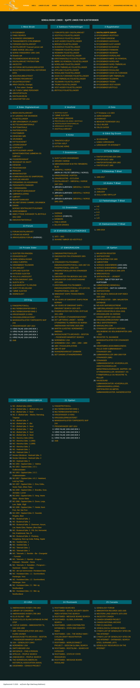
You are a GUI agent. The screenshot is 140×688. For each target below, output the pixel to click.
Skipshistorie (103, 291)
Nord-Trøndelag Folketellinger (70, 67)
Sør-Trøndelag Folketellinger (70, 79)
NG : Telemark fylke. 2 (21, 551)
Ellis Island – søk (21, 616)
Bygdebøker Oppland (107, 67)
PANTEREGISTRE (19, 130)
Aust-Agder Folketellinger (68, 41)
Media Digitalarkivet (22, 113)
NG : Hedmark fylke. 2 (21, 452)
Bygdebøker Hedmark (107, 53)
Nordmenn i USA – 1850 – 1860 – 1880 (70, 343)
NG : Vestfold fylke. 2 (20, 545)
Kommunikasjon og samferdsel (28, 177)
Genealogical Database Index (111, 628)
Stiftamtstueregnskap (23, 191)
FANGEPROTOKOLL (20, 306)
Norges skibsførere (106, 265)
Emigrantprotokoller (65, 253)
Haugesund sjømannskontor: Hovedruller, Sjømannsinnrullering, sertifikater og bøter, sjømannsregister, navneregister (113, 386)
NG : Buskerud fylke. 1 (21, 519)
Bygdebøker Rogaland (107, 70)
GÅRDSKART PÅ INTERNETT (108, 145)
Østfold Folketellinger (66, 90)
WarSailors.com (104, 326)
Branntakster (19, 174)
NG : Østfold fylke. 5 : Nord (22, 426)
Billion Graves (61, 225)
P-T (97, 215)
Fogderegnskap (20, 159)
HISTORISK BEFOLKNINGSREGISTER (28, 67)
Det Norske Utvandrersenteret (70, 317)
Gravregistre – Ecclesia (66, 178)
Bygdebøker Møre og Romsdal (111, 59)
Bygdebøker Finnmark (107, 50)
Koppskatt (17, 148)
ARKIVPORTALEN (19, 93)
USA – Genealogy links (23, 643)
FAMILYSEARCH (19, 35)
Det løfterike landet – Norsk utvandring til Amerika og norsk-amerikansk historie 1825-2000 (71, 323)
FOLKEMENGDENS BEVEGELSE (25, 59)
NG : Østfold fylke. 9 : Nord (22, 435)
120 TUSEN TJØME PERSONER (25, 90)
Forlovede (101, 189)
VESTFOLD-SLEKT (61, 113)
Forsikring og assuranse (25, 182)
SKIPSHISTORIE (103, 256)
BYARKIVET (101, 119)
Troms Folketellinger (65, 85)
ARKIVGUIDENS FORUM (22, 237)
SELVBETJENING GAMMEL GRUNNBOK (28, 202)
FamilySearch (91, 5)
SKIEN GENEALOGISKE (22, 259)
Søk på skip (59, 349)
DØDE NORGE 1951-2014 (22, 50)
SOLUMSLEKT (18, 268)
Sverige (58, 213)
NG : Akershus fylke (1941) (22, 438)
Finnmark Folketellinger (67, 50)
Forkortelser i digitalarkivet (69, 33)
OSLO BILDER (102, 124)
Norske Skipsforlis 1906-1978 (110, 271)
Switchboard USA (21, 648)
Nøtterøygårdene (105, 38)
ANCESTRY (17, 64)
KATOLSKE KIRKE (61, 146)
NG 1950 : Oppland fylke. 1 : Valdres (26, 464)
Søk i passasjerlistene (65, 346)
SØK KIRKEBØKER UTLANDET (25, 122)
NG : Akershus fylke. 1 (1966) (23, 441)
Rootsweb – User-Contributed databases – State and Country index (69, 628)
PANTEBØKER (18, 133)
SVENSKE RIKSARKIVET (22, 79)
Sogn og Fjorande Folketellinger (71, 76)
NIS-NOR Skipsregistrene (108, 305)
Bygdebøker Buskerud (107, 47)
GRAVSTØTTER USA (21, 99)
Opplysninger (105, 5)
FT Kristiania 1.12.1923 (105, 113)
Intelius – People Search (24, 654)
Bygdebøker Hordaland (108, 56)
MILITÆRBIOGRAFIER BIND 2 (24, 311)
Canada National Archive (108, 622)
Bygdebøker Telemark (107, 79)
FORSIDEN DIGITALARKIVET (24, 44)
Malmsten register (106, 253)
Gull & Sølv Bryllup (106, 195)
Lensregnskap (19, 145)
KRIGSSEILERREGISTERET (23, 317)
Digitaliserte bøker (106, 33)
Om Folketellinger (67, 5)
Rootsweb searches (64, 608)
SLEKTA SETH (18, 282)
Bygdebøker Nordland (107, 61)
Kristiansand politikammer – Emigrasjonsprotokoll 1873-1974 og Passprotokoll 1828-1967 (72, 288)
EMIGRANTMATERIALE (22, 220)
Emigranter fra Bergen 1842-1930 (70, 276)
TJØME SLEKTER (61, 115)
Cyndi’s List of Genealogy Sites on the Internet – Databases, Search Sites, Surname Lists (113, 640)
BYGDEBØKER (18, 33)
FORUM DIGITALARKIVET (23, 232)
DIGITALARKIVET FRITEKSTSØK (25, 61)
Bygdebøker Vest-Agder (108, 85)
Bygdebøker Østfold (106, 87)
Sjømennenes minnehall (108, 285)
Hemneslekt (18, 294)
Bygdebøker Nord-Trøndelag (111, 64)
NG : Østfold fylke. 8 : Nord (22, 432)
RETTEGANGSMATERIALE (23, 124)
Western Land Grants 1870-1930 (111, 614)
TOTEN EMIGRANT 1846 (22, 279)
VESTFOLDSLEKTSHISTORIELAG (66, 124)
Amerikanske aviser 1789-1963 (26, 608)
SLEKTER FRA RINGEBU (22, 253)
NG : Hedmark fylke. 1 (21, 449)
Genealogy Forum (105, 608)
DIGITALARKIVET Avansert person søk (28, 47)
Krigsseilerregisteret (107, 320)
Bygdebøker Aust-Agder (108, 44)
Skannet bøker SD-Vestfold (68, 239)
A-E (97, 206)
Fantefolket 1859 (104, 160)
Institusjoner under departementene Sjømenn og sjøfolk (26, 153)
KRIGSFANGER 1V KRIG (22, 314)
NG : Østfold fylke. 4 (20, 420)
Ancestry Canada (105, 616)
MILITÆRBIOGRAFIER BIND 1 (24, 308)
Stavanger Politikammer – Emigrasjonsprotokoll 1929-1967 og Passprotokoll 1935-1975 (72, 265)
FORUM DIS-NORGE (20, 235)
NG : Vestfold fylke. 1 (20, 542)
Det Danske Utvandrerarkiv (68, 355)
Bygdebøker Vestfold (107, 35)
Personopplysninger (23, 185)
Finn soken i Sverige (25, 87)
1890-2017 (100, 177)
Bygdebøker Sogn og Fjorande (112, 73)
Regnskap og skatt (21, 162)
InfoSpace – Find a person (25, 651)
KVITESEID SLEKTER (21, 274)
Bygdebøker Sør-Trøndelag (110, 76)
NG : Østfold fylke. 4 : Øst (22, 423)
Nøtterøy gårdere (63, 118)
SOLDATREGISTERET (21, 82)
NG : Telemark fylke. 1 (21, 548)
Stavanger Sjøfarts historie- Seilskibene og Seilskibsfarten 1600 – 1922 (114, 331)
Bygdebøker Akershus (107, 41)
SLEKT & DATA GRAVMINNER (66, 158)
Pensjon (16, 171)
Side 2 (34, 5)
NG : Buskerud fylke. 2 (21, 522)
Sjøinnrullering (20, 194)
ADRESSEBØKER (103, 116)
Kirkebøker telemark (23, 265)
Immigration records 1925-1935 (111, 611)
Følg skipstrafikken (106, 323)
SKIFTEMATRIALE (19, 127)
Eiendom (16, 165)
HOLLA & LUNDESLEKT (22, 276)
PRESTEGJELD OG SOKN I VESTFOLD (68, 121)
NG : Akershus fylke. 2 (21, 447)
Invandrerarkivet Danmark (67, 352)
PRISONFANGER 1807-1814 (23, 326)
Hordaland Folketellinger (67, 56)
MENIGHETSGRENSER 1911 (108, 122)
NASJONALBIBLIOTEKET (22, 76)
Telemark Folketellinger (67, 82)
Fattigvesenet (19, 142)
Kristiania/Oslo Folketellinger (70, 59)
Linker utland (44, 5)
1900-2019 (100, 230)
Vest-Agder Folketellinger (68, 87)
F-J (97, 209)
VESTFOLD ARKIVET (63, 129)
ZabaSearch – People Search (26, 657)
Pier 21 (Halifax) (104, 625)
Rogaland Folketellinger (67, 73)
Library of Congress (22, 611)
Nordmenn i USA (62, 340)
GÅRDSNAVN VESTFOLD (63, 126)
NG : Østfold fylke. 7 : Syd (22, 429)
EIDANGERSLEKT (19, 256)
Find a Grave (60, 222)
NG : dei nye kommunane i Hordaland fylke (29, 571)
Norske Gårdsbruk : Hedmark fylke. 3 (26, 455)
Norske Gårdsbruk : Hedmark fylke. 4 (26, 458)
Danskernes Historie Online (124, 5)
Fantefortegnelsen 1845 (108, 157)
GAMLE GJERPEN (19, 262)
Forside (26, 5)
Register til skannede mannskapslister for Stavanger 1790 (112, 340)
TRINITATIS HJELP (62, 141)
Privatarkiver (19, 168)
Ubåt (14, 340)
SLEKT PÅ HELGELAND (22, 288)
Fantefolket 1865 (104, 165)
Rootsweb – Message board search (72, 616)
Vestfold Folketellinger (67, 35)
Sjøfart (16, 197)
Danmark (58, 219)
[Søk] (136, 5)
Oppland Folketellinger (66, 70)
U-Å (98, 218)
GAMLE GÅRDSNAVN (105, 142)
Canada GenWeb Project (108, 619)
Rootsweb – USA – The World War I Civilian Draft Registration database (71, 637)
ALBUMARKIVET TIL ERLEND (24, 285)
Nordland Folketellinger (67, 64)
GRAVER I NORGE (62, 161)
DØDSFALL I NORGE (62, 170)
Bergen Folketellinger (66, 44)
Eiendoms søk (19, 136)
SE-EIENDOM (102, 139)
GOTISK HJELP (60, 143)
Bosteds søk (17, 56)
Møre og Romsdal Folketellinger (71, 61)
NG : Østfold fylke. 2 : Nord (22, 412)
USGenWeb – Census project (26, 666)
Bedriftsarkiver (20, 200)
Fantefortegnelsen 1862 (108, 162)
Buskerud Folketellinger (67, 47)
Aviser (54, 5)
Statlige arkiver (20, 179)
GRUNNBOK (17, 139)
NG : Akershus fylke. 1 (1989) (23, 444)
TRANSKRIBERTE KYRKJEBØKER (26, 41)
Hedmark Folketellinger (66, 53)
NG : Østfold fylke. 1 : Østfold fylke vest (27, 409)
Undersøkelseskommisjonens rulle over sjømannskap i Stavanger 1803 (111, 349)
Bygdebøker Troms (106, 82)
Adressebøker (19, 211)
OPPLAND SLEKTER (20, 271)
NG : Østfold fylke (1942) (22, 406)
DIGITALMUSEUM (19, 96)
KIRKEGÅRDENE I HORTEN (65, 175)
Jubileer (100, 192)
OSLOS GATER (102, 127)
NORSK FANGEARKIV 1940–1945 (26, 53)
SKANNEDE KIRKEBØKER (23, 38)
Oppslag (80, 5)
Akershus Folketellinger (67, 38)
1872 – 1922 (59, 237)
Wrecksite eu (103, 274)
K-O (98, 212)
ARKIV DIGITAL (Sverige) (22, 85)
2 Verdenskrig (19, 188)
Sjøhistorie (102, 262)
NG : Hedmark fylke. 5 (21, 461)
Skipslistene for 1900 (106, 259)
